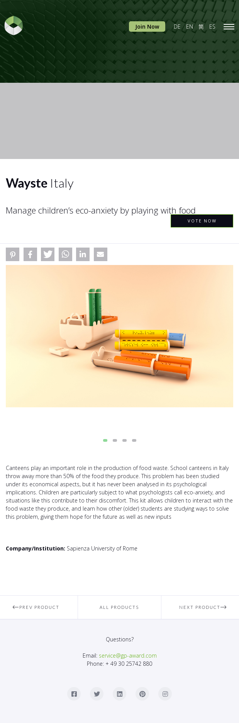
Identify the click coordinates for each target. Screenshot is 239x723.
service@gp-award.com (128, 655)
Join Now (147, 26)
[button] (12, 254)
